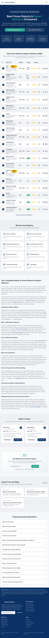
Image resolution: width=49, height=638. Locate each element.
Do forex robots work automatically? (24, 554)
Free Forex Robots (29, 607)
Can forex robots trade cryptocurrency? (24, 582)
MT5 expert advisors (18, 332)
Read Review (7, 439)
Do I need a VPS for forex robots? (24, 572)
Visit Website (18, 439)
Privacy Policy (29, 621)
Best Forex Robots (29, 603)
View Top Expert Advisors (35, 30)
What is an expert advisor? (24, 526)
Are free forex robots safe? (24, 535)
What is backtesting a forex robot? (24, 577)
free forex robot (30, 300)
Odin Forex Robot (10, 128)
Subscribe (35, 466)
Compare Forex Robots (15, 30)
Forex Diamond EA (10, 83)
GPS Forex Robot (10, 90)
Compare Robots (4, 621)
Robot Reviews (4, 619)
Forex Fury (7, 66)
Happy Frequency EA (11, 135)
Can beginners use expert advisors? (24, 549)
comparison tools (20, 378)
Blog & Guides (4, 623)
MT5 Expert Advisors (30, 610)
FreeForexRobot (8, 2)
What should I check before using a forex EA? (24, 545)
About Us (3, 626)
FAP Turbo (8, 179)
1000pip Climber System (10, 75)
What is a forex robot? (24, 521)
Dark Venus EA (10, 156)
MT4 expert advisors (22, 329)
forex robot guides (35, 407)
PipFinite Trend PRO (11, 186)
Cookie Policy (28, 624)
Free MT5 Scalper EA (11, 207)
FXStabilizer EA (10, 142)
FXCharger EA (9, 121)
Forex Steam (9, 149)
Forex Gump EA (10, 163)
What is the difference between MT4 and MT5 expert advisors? (24, 540)
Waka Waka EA (10, 105)
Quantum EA (8, 171)
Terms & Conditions (30, 623)
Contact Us (28, 626)
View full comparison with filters (24, 215)
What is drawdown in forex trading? (24, 568)
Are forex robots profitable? (24, 531)
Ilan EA (8, 193)
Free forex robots (40, 340)
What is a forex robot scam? (24, 563)
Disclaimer (28, 619)
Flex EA (8, 114)
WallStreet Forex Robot (10, 97)
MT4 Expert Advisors (30, 609)
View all (45, 482)
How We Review (4, 624)
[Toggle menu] (46, 2)
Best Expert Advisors (30, 605)
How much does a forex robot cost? (24, 558)
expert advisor (17, 302)
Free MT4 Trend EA (11, 200)
